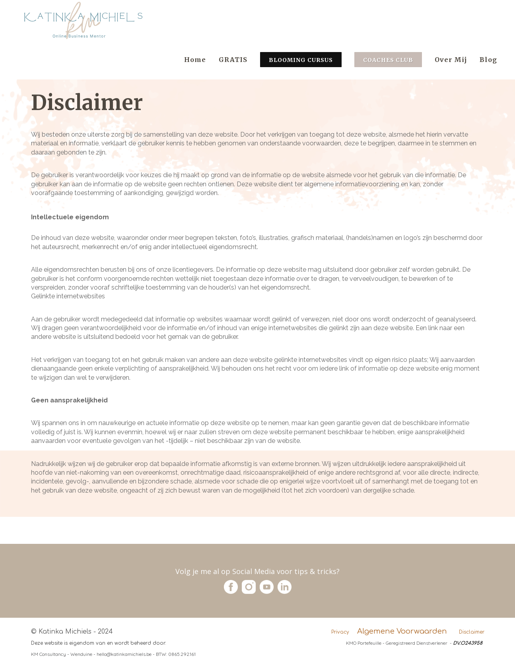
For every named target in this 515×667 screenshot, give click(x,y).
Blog (488, 60)
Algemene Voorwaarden (402, 631)
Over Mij (451, 60)
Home (195, 60)
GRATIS (233, 60)
